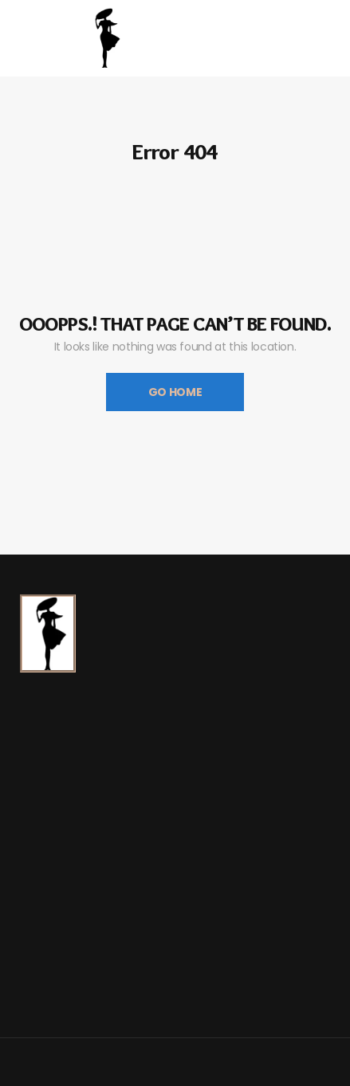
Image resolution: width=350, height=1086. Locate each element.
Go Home (175, 392)
